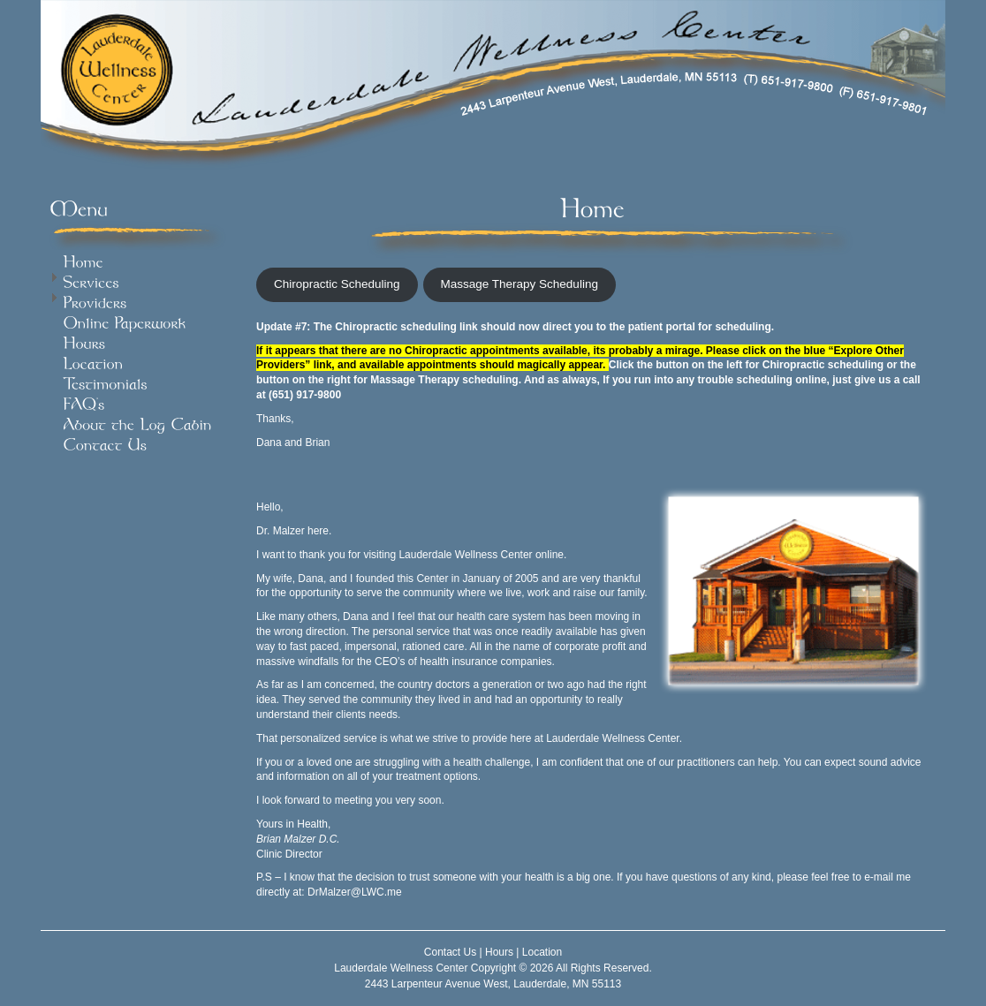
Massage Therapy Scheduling (519, 284)
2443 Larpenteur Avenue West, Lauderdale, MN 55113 (493, 984)
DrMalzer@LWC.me (354, 892)
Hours (499, 952)
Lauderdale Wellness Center (400, 968)
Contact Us (450, 952)
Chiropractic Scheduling (337, 284)
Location (542, 952)
